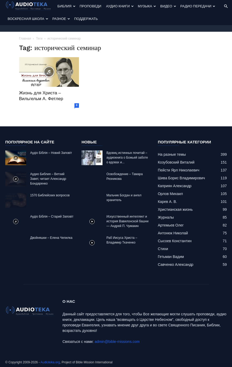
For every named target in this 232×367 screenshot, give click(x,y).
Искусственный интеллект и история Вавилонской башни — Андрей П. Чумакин (127, 221)
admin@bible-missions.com (117, 341)
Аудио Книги (119, 6)
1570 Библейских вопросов (50, 195)
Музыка (147, 6)
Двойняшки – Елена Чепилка (51, 238)
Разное (61, 19)
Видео (168, 6)
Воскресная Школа (28, 19)
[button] (225, 6)
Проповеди (90, 6)
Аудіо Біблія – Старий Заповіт (51, 216)
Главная (25, 38)
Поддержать (86, 19)
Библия (66, 6)
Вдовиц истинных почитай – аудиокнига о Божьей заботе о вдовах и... (127, 157)
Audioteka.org (50, 362)
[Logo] (30, 6)
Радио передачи (197, 6)
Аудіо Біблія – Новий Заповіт (51, 153)
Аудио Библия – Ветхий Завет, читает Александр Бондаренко (48, 178)
